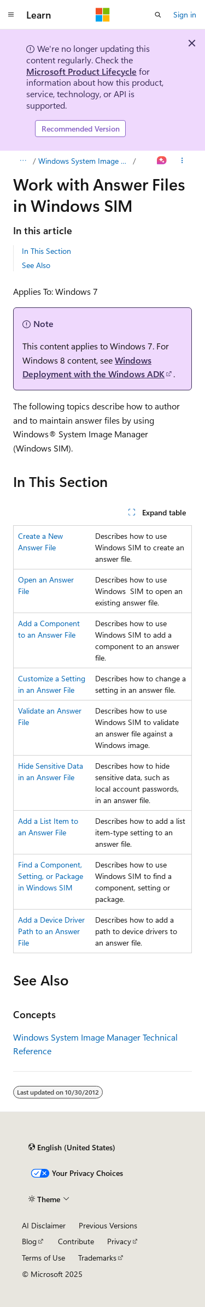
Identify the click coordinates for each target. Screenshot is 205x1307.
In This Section (46, 251)
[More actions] (182, 161)
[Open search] (158, 15)
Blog (29, 1241)
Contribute (76, 1241)
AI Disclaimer (44, 1225)
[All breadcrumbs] (22, 161)
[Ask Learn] (162, 161)
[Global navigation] (11, 15)
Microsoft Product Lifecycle (81, 71)
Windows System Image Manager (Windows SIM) (84, 161)
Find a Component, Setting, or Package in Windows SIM (50, 876)
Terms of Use (43, 1257)
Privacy (119, 1241)
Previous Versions (108, 1225)
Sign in (184, 14)
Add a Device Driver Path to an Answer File (51, 931)
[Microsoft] (103, 15)
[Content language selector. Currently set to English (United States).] (72, 1147)
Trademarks (97, 1257)
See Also (36, 265)
